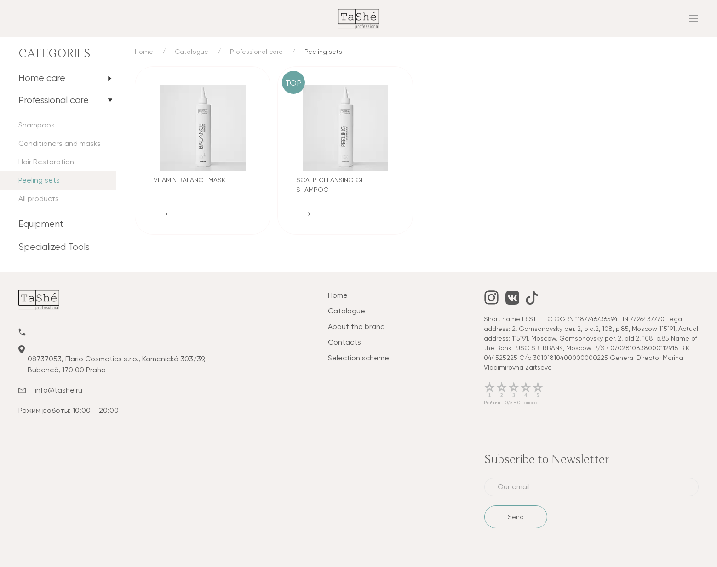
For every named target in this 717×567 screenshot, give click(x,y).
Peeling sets (39, 180)
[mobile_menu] (585, 18)
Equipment (40, 224)
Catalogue (191, 51)
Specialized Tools (54, 247)
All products (38, 198)
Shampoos (36, 125)
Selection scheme (358, 357)
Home (144, 51)
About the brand (356, 326)
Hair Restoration (46, 161)
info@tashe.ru (58, 390)
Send (516, 517)
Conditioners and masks (59, 143)
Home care (41, 78)
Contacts (344, 342)
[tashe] (358, 17)
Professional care (53, 100)
